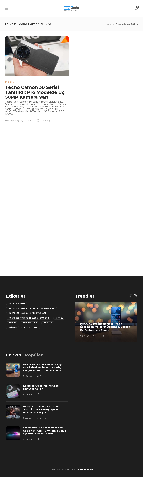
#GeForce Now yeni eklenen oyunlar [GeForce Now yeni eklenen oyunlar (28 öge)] (28, 318)
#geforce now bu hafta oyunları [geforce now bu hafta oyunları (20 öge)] (27, 313)
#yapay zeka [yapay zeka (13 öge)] (30, 327)
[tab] (13, 354)
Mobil (9, 82)
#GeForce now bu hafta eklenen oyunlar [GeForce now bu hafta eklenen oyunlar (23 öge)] (31, 308)
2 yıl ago (20, 120)
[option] (106, 322)
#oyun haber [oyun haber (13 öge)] (29, 323)
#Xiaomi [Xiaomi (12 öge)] (12, 327)
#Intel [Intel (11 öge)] (59, 318)
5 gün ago (84, 335)
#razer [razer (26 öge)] (48, 323)
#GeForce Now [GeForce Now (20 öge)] (16, 303)
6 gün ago (27, 394)
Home (108, 24)
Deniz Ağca (10, 120)
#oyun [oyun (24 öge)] (12, 323)
